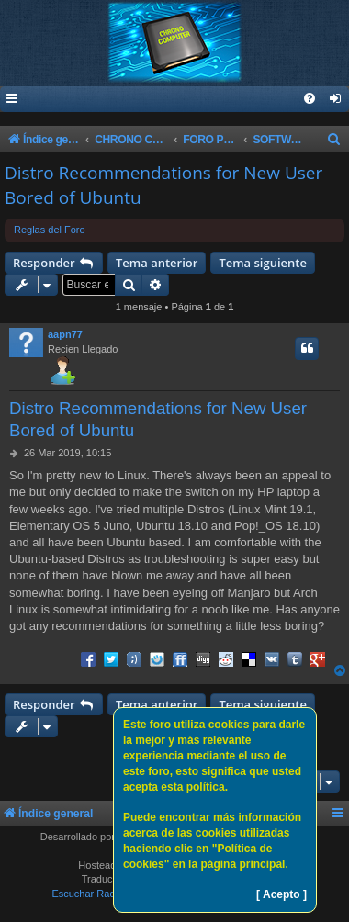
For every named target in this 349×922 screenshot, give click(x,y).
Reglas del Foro (49, 229)
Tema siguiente (263, 262)
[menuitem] (336, 99)
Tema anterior (156, 262)
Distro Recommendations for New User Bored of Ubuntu (163, 185)
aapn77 (65, 334)
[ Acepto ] (281, 894)
